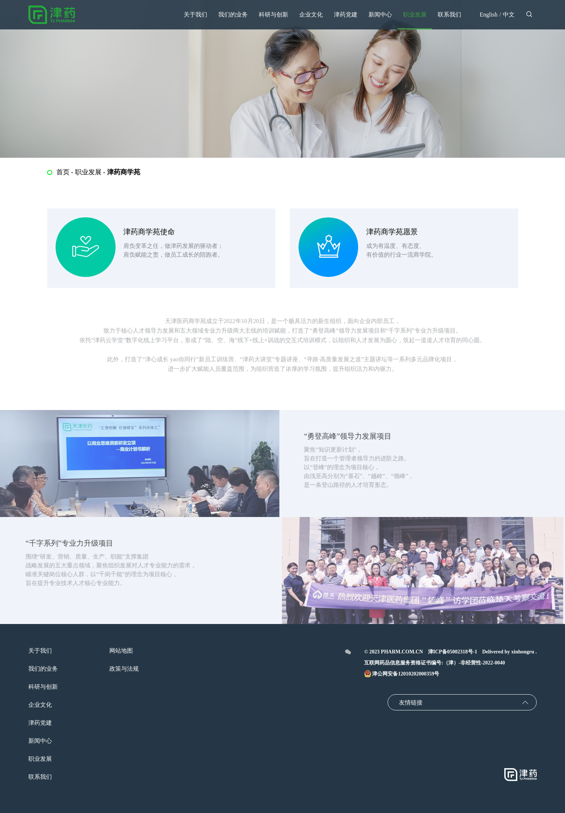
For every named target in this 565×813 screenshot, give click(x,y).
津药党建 (40, 723)
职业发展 (88, 172)
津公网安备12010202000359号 (401, 674)
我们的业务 (43, 669)
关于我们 (40, 651)
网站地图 (121, 651)
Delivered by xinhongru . (509, 652)
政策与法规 (124, 669)
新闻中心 (40, 741)
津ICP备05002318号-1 (452, 652)
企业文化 (40, 705)
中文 (509, 14)
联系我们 (40, 777)
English (489, 14)
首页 (63, 172)
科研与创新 (43, 687)
